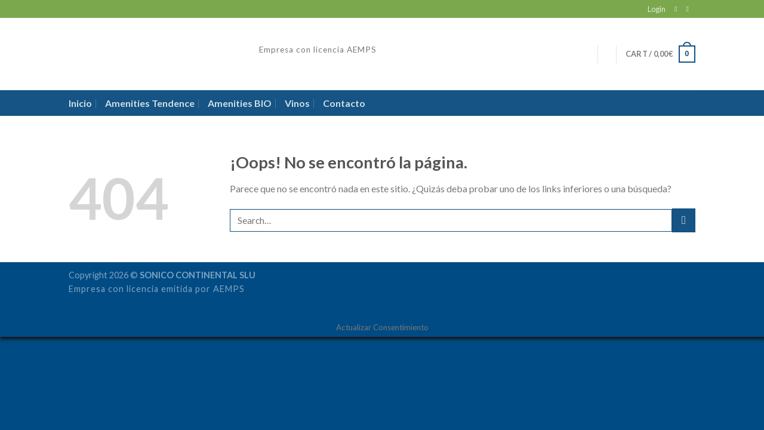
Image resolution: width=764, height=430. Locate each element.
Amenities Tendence (150, 103)
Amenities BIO (240, 103)
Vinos (297, 103)
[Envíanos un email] (678, 9)
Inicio (80, 103)
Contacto (344, 103)
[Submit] (683, 220)
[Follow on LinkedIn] (689, 9)
